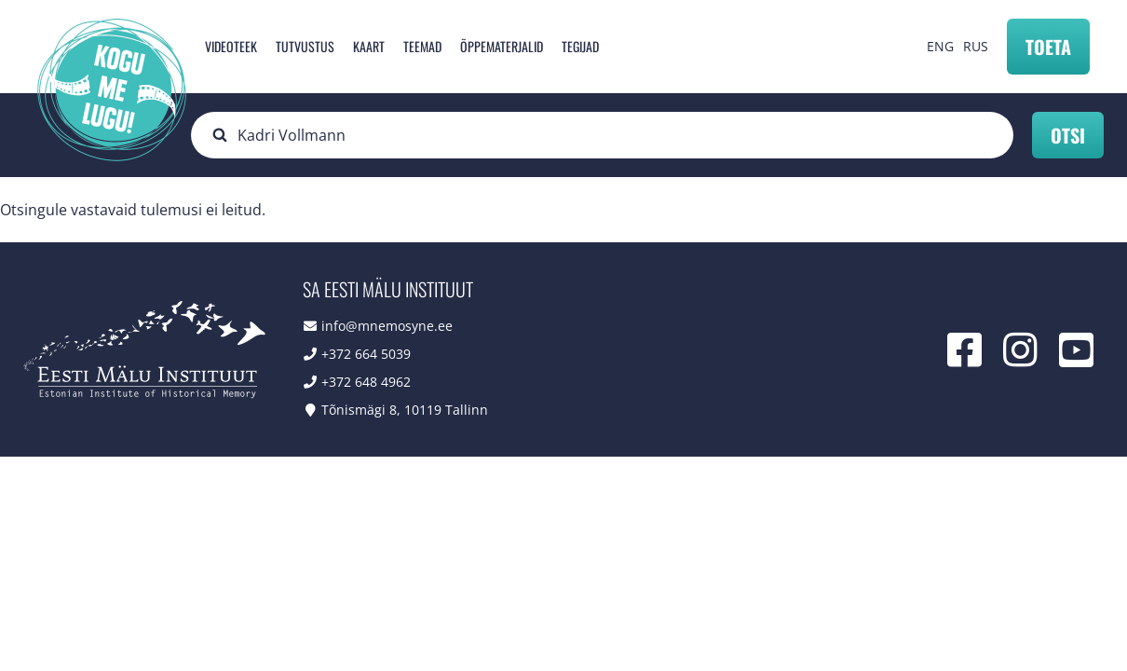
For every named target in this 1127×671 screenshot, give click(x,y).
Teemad (422, 46)
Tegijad (580, 46)
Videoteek (231, 46)
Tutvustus (305, 46)
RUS (975, 46)
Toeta (1048, 47)
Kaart (369, 46)
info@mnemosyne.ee (387, 326)
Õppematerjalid (501, 46)
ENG (940, 46)
